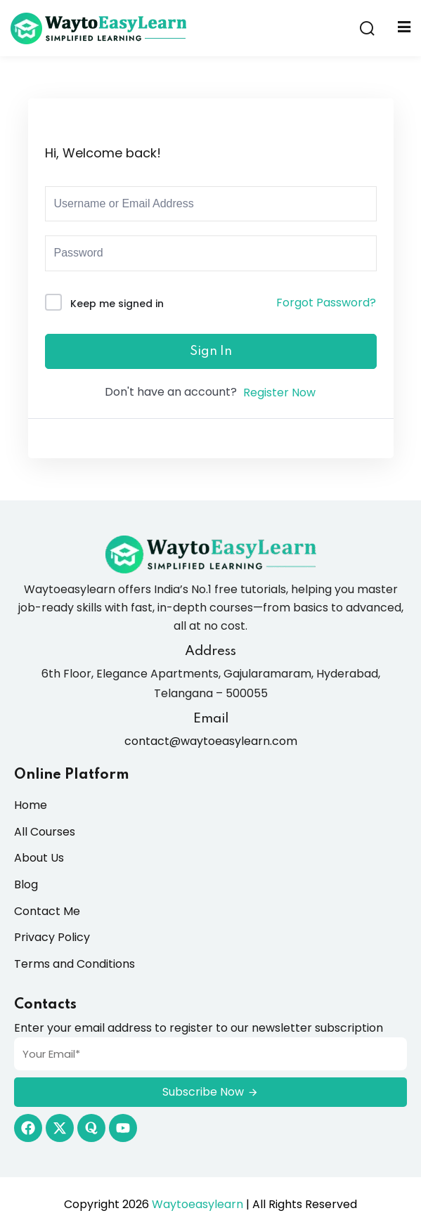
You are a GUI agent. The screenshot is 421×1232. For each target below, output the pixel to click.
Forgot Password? (326, 302)
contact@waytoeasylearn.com (210, 741)
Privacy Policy (52, 937)
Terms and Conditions (74, 964)
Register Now (279, 392)
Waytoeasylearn (197, 1204)
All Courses (44, 832)
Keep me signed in (117, 304)
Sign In (211, 351)
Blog (26, 884)
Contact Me (47, 911)
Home (30, 805)
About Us (39, 858)
